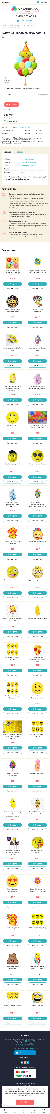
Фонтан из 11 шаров (37, 773)
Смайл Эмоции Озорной (12, 580)
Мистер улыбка (37, 1005)
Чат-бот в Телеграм (26, 1053)
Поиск (23, 1112)
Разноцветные (27, 166)
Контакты (44, 1112)
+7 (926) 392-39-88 (32, 1048)
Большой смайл (12, 425)
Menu (14, 1112)
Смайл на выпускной (12, 464)
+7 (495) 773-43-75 (25, 16)
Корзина (33, 1112)
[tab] (7, 152)
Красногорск (6, 2)
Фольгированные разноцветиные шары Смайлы (12, 273)
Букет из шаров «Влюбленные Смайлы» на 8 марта (37, 659)
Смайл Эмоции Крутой (37, 464)
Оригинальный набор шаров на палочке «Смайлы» (12, 853)
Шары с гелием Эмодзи (12, 1005)
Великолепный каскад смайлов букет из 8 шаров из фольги (12, 814)
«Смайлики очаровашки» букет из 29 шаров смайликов (12, 389)
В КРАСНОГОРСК (22, 127)
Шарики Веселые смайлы (37, 619)
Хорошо (25, 1102)
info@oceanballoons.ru (27, 1045)
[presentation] (7, 152)
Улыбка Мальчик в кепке (37, 541)
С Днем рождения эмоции (37, 580)
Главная (5, 1112)
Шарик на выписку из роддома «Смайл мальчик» (12, 505)
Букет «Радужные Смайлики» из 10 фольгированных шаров (37, 505)
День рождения (27, 159)
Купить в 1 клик (9, 109)
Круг (22, 172)
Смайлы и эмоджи (28, 162)
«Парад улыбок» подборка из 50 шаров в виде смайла (12, 737)
